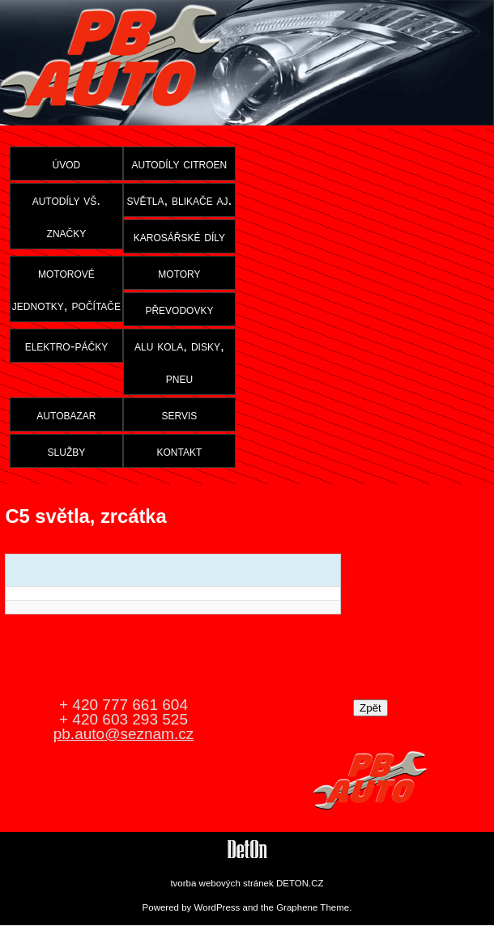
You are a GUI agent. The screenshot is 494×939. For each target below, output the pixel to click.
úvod (67, 163)
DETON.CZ (300, 883)
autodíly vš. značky (66, 216)
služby (67, 451)
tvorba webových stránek (221, 883)
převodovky (179, 309)
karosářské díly (179, 236)
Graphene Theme (312, 907)
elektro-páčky (67, 346)
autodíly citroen (180, 163)
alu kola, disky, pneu (179, 362)
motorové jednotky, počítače (66, 289)
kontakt (179, 451)
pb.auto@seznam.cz (123, 733)
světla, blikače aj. (179, 200)
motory (179, 273)
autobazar (66, 414)
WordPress (217, 907)
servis (180, 414)
